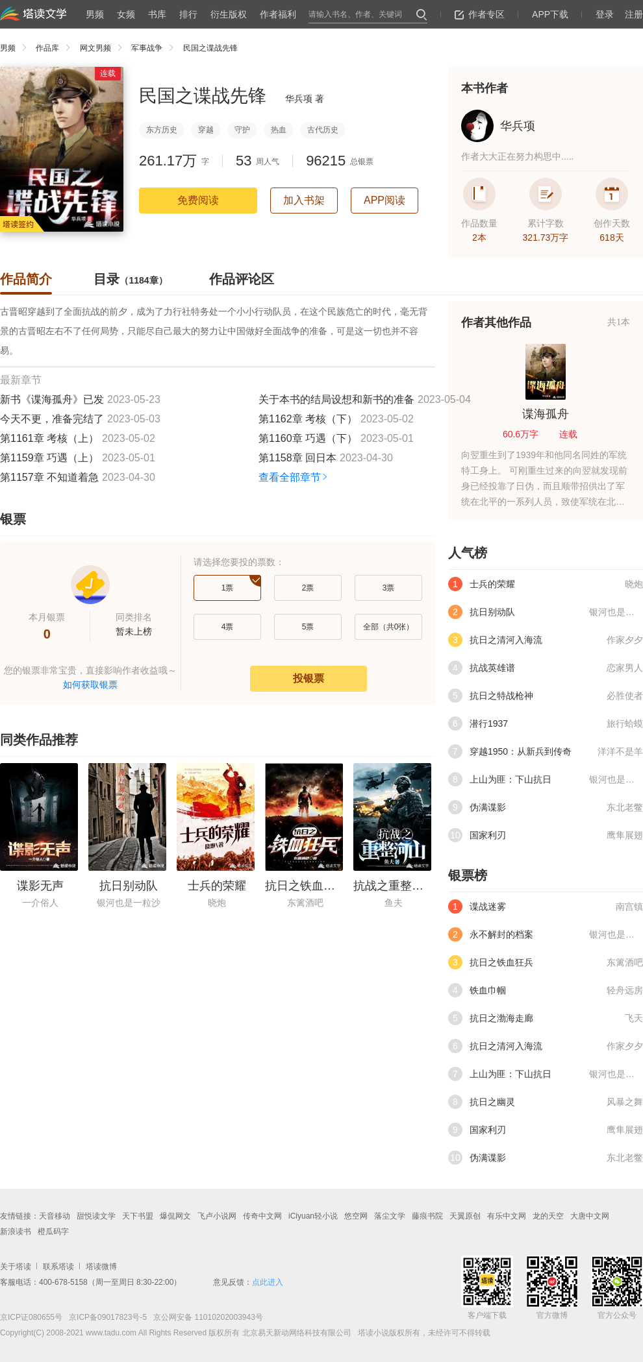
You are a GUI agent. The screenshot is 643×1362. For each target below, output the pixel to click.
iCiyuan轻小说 (313, 1216)
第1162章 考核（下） (307, 418)
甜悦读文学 (96, 1216)
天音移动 (54, 1216)
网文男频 (104, 48)
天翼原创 (465, 1216)
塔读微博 (101, 1266)
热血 (278, 129)
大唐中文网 (589, 1216)
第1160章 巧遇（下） (307, 438)
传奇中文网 (262, 1216)
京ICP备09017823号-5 (107, 1317)
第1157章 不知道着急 (49, 477)
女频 (126, 14)
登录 (605, 14)
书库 (157, 14)
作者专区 (480, 14)
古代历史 (322, 129)
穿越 (206, 129)
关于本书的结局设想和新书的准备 (336, 399)
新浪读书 (15, 1231)
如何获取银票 (90, 684)
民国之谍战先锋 (210, 48)
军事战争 (155, 48)
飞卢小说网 (216, 1216)
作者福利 (278, 14)
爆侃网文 (175, 1216)
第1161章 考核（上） (49, 438)
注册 (634, 14)
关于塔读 (15, 1266)
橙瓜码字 (53, 1231)
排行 (188, 14)
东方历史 (161, 129)
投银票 (308, 678)
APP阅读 (384, 200)
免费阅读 (198, 200)
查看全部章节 (293, 477)
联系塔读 (58, 1266)
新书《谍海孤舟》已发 (52, 399)
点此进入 (267, 1282)
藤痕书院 (427, 1216)
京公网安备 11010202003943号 (205, 1317)
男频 (95, 14)
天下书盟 (137, 1216)
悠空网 (356, 1216)
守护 (242, 129)
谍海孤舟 (545, 413)
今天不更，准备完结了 (52, 418)
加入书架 (304, 200)
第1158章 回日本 (297, 457)
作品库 (56, 48)
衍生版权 (228, 14)
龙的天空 (548, 1216)
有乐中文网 (506, 1216)
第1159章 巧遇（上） (49, 457)
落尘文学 (389, 1216)
